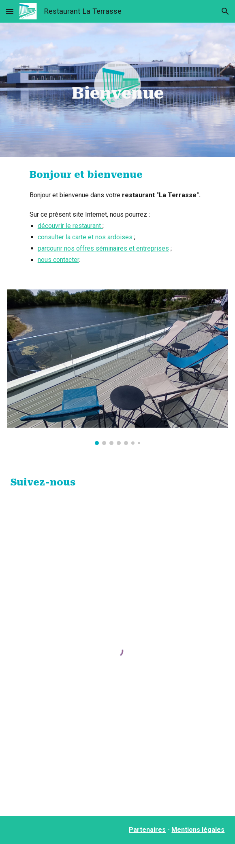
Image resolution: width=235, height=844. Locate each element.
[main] (117, 90)
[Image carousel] (117, 367)
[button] (9, 11)
